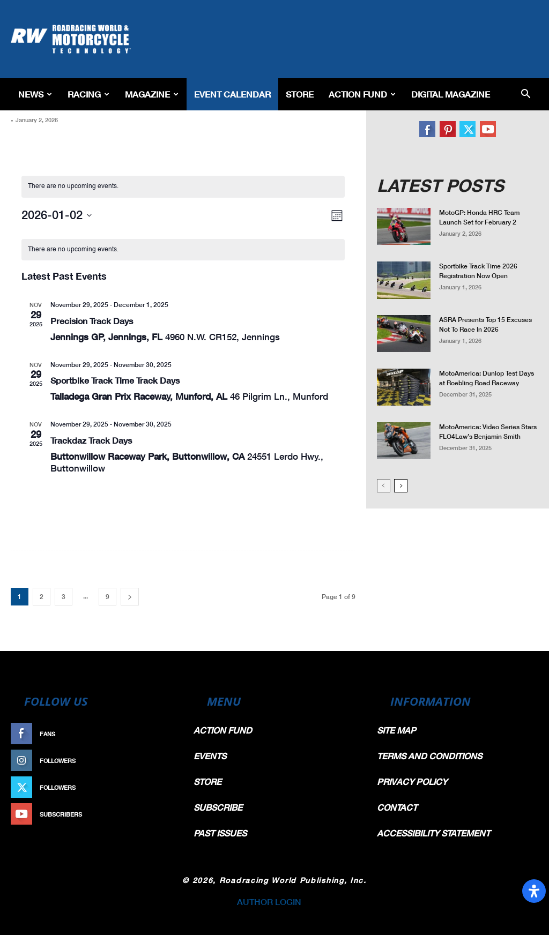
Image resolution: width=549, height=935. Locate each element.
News (35, 94)
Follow (160, 760)
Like (165, 733)
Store (300, 94)
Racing (88, 94)
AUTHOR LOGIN (269, 901)
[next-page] (130, 596)
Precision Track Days (91, 321)
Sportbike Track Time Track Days (115, 380)
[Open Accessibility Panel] (534, 891)
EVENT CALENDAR (232, 94)
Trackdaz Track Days (91, 440)
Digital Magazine (450, 94)
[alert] (183, 187)
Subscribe (155, 814)
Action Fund (362, 94)
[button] (525, 94)
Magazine (152, 94)
